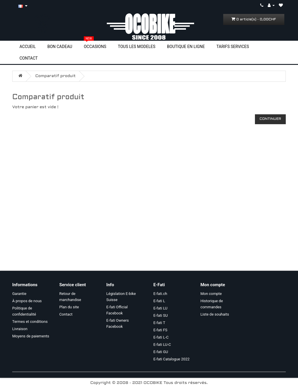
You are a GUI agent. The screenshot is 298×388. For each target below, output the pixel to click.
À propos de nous (27, 301)
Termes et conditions (30, 321)
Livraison (19, 329)
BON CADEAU (59, 46)
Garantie (19, 293)
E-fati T (159, 323)
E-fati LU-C (162, 344)
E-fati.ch (160, 293)
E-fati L (159, 301)
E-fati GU (160, 352)
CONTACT (28, 58)
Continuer (270, 119)
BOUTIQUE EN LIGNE (186, 46)
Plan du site (69, 307)
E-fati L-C (160, 337)
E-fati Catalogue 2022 (171, 359)
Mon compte (211, 293)
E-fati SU (160, 315)
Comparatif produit (55, 76)
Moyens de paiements (30, 336)
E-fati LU (160, 308)
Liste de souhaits (215, 314)
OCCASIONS (95, 46)
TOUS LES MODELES (136, 46)
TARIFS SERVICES (233, 46)
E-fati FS (160, 330)
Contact (65, 314)
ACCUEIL (27, 46)
